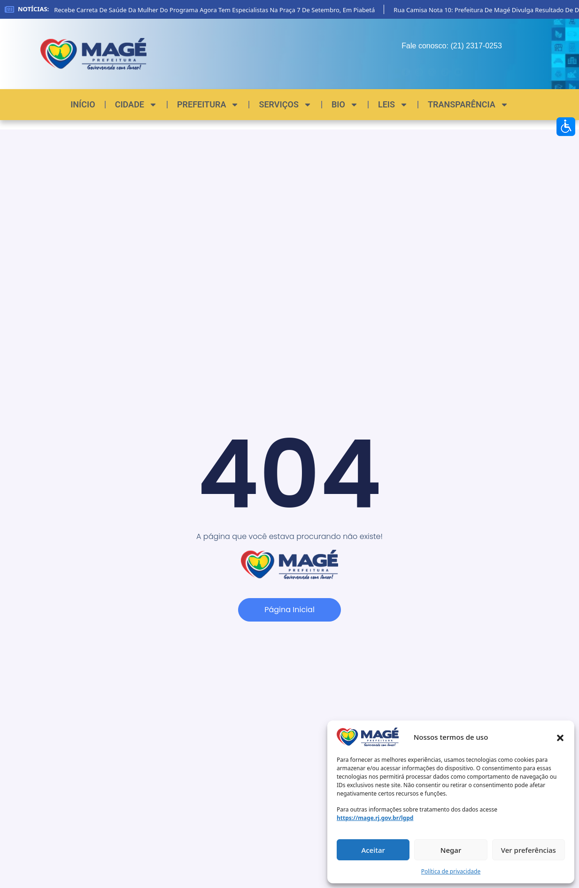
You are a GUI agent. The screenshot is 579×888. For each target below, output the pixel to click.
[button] (560, 737)
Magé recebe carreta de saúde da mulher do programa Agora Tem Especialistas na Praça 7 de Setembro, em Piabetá (212, 10)
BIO (345, 105)
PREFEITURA (208, 105)
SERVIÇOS (285, 105)
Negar (450, 850)
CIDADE (136, 105)
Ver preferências (528, 850)
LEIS (393, 105)
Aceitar (373, 850)
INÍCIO (82, 104)
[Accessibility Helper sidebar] (565, 126)
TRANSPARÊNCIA (468, 105)
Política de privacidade (450, 871)
